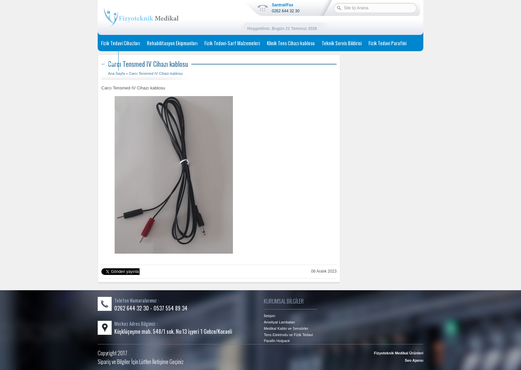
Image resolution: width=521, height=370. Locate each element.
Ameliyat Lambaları (279, 322)
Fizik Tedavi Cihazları (120, 43)
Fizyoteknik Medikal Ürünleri (398, 353)
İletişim (108, 62)
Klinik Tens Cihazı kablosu (291, 43)
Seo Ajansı (414, 360)
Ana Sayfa (116, 73)
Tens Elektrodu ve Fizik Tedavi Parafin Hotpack (288, 338)
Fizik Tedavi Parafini (387, 43)
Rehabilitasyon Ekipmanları (172, 43)
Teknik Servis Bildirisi (342, 43)
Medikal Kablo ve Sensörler (286, 328)
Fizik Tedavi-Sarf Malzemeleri (232, 43)
